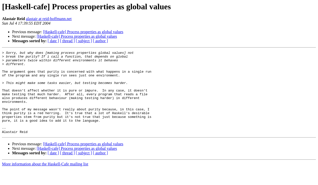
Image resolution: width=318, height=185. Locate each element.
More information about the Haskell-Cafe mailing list (45, 180)
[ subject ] (84, 41)
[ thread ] (67, 41)
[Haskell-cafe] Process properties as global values (83, 32)
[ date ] (53, 41)
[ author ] (100, 41)
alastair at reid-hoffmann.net (49, 19)
